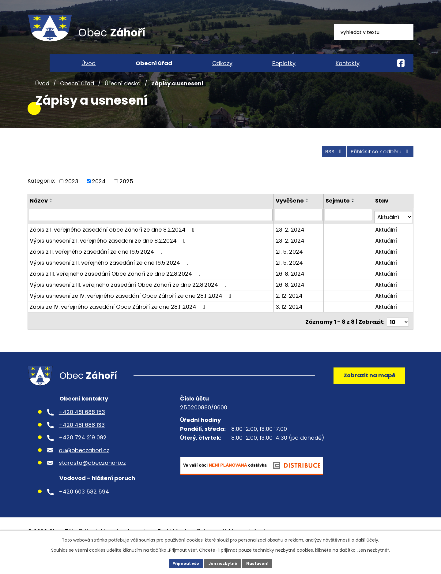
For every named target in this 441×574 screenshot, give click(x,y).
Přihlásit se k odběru (376, 168)
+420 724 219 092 (83, 454)
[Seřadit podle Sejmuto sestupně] (353, 218)
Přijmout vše (182, 563)
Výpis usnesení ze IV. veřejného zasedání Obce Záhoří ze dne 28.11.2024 (132, 309)
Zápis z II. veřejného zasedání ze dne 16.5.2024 (97, 265)
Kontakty (348, 63)
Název (39, 217)
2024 (99, 198)
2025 (126, 198)
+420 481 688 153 (82, 428)
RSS (322, 168)
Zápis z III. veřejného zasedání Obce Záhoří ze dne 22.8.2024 (116, 287)
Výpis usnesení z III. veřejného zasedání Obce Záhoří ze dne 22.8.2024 (129, 298)
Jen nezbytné (223, 563)
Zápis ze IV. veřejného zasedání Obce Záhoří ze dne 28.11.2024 (119, 320)
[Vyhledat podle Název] (151, 231)
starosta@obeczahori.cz (92, 479)
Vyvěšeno (291, 217)
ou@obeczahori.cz (84, 466)
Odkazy (222, 63)
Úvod (42, 100)
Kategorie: (41, 197)
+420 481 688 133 (82, 441)
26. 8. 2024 (291, 287)
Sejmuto (338, 217)
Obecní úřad (77, 100)
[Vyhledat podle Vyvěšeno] (299, 231)
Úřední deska (123, 100)
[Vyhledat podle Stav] (393, 231)
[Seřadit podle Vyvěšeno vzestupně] (308, 215)
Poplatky (284, 63)
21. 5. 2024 (290, 265)
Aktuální (386, 243)
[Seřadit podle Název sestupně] (51, 218)
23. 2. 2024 (291, 243)
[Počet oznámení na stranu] (398, 333)
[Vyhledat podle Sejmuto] (349, 231)
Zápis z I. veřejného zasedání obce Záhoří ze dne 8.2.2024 (113, 243)
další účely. (367, 539)
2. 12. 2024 (290, 309)
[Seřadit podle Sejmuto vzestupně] (353, 215)
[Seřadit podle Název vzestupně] (51, 215)
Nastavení (261, 563)
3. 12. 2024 (290, 320)
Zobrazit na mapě (366, 389)
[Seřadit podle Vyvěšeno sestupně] (308, 218)
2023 (71, 198)
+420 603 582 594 (84, 508)
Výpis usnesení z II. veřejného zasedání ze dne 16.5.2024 (110, 276)
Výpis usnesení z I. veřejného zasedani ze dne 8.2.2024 (109, 254)
